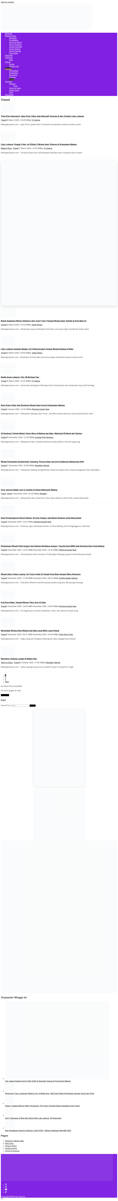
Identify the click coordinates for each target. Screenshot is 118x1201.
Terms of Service (12, 1151)
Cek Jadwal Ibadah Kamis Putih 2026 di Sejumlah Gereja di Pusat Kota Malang (38, 1081)
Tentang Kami (11, 1148)
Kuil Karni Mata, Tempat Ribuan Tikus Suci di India (23, 602)
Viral (9, 494)
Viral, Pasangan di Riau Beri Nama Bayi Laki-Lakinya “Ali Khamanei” (33, 1118)
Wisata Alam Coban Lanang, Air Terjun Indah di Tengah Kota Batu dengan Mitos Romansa (41, 574)
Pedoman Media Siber (14, 1141)
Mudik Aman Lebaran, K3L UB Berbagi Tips (20, 377)
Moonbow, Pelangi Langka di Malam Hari (19, 659)
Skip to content (7, 2)
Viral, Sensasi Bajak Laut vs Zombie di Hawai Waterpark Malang (29, 490)
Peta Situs (9, 1143)
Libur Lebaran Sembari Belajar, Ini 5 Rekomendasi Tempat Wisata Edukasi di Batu (37, 349)
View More (5, 695)
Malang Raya (6, 148)
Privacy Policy (11, 1146)
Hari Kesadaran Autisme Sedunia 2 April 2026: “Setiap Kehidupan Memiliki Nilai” (38, 1131)
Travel (3, 120)
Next (7, 682)
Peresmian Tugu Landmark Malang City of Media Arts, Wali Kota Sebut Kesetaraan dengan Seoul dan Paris (49, 1093)
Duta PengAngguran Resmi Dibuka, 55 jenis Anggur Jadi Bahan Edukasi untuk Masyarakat (41, 518)
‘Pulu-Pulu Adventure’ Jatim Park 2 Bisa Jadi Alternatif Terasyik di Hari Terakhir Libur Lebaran (42, 116)
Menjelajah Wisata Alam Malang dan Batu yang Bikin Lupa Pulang (30, 631)
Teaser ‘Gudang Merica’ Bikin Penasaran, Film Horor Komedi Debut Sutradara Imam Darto (42, 1106)
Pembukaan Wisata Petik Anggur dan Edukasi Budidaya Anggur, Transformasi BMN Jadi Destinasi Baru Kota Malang (52, 546)
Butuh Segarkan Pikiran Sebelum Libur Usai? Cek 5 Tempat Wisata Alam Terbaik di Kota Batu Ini (43, 321)
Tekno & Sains (7, 663)
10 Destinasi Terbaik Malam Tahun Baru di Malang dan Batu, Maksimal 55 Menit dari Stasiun (41, 433)
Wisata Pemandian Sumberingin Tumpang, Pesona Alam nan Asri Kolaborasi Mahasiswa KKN (42, 462)
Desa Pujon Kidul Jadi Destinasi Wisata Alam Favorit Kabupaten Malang (33, 405)
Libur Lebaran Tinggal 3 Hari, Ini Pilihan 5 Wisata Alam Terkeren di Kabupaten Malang (39, 144)
